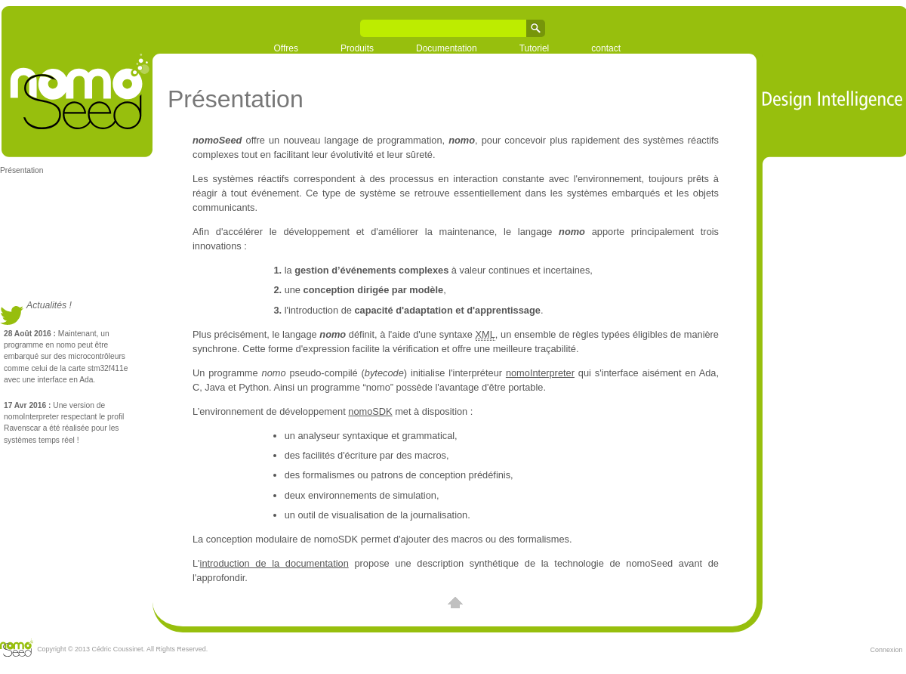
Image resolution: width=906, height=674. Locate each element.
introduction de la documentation (274, 563)
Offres (286, 48)
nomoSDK (370, 411)
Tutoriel (534, 48)
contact (606, 48)
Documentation (446, 48)
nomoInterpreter (540, 373)
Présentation (21, 170)
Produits (357, 48)
